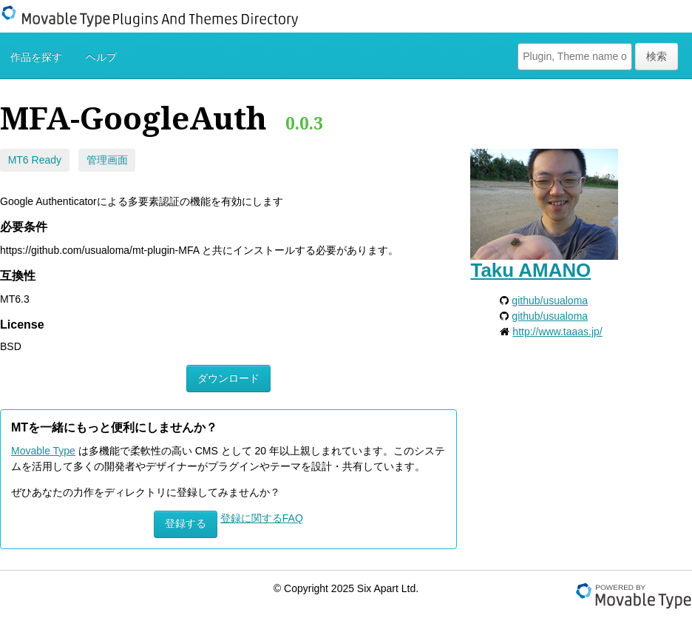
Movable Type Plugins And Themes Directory (159, 16)
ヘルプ (101, 57)
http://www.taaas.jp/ (557, 331)
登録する (185, 523)
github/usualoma (550, 300)
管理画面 (107, 160)
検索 (656, 56)
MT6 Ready (34, 160)
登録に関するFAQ (261, 518)
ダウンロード (228, 378)
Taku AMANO (530, 270)
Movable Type (43, 451)
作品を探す (36, 57)
